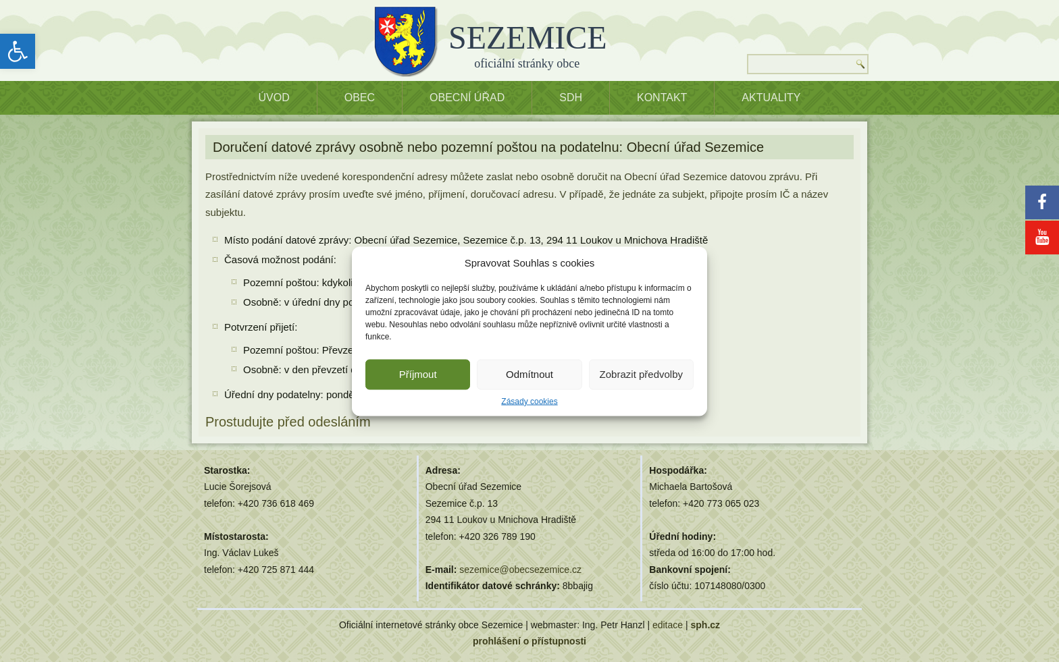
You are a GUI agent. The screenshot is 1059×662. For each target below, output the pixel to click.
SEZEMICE (527, 37)
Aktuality (771, 97)
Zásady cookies (529, 401)
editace (667, 624)
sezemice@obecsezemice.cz (520, 569)
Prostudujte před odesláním (288, 421)
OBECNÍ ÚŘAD (467, 97)
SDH (570, 97)
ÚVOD (274, 97)
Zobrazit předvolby (641, 374)
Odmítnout (529, 374)
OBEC (359, 97)
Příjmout (418, 374)
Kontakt (662, 97)
